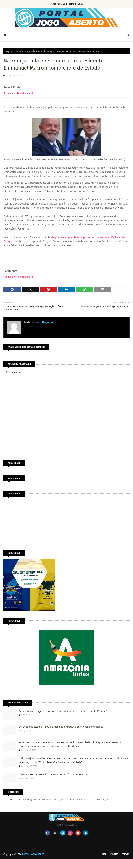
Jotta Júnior (46, 322)
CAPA (104, 854)
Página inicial (12, 51)
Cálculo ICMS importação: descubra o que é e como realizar (53, 774)
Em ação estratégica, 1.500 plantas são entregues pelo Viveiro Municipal (61, 726)
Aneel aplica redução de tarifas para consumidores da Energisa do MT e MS (63, 711)
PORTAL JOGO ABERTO (33, 854)
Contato (114, 854)
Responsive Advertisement (18, 93)
